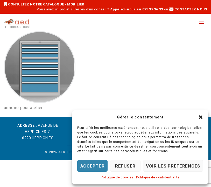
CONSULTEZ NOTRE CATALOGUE (34, 4)
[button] (200, 117)
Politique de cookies (117, 177)
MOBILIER (75, 4)
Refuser (125, 166)
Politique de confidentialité (158, 177)
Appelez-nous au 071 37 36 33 (136, 9)
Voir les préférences (173, 166)
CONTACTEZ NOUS (188, 9)
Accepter (92, 166)
